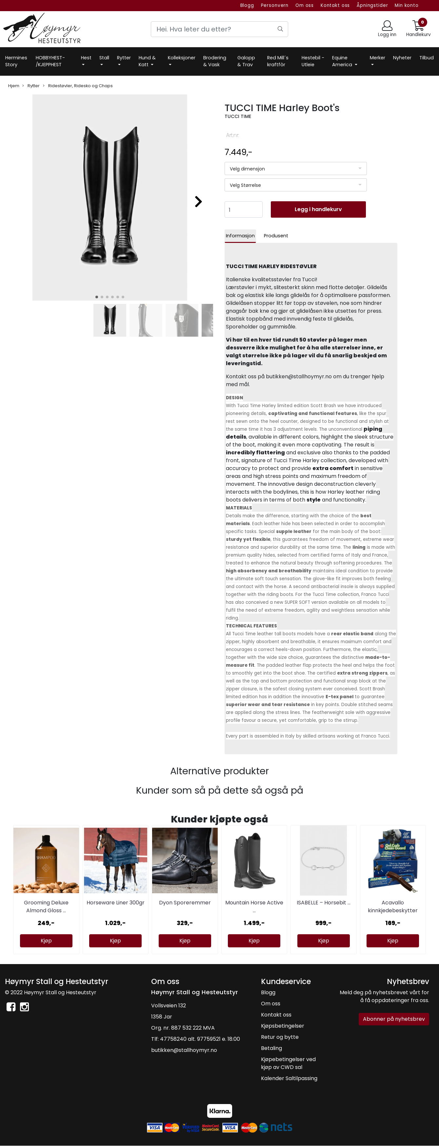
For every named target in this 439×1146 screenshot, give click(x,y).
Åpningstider (372, 5)
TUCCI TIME (238, 116)
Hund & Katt (147, 61)
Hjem (13, 86)
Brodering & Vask (214, 61)
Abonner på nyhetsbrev (394, 1019)
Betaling (271, 1048)
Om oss (304, 5)
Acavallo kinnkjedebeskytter (393, 906)
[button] (96, 297)
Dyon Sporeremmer (185, 902)
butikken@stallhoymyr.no (184, 1050)
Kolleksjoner (181, 57)
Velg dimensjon (247, 169)
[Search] (220, 29)
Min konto (407, 5)
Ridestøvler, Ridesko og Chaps (78, 86)
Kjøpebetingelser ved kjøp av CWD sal (288, 1063)
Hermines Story (16, 61)
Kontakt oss (335, 5)
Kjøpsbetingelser (282, 1026)
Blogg (247, 5)
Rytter (124, 57)
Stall (104, 57)
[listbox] (296, 168)
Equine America (342, 61)
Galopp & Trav (246, 61)
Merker (377, 57)
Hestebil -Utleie (313, 61)
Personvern (275, 5)
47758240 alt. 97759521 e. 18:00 (200, 1039)
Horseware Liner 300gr (116, 902)
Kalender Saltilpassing (289, 1078)
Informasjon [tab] (240, 235)
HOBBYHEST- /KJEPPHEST (50, 61)
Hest (86, 57)
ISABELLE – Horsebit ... (323, 902)
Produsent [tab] (276, 235)
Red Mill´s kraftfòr (278, 61)
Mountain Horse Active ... (254, 906)
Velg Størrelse (245, 185)
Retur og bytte (280, 1037)
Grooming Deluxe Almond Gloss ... (46, 906)
